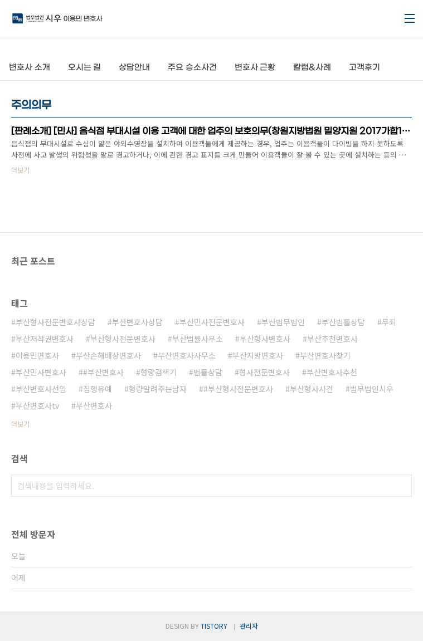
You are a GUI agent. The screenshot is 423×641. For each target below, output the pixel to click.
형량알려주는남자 (158, 388)
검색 (400, 485)
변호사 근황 (255, 67)
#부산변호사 (103, 372)
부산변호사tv (37, 405)
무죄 (389, 321)
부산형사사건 (311, 388)
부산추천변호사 (332, 338)
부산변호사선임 (41, 388)
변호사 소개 (29, 67)
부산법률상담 (343, 321)
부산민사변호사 (41, 372)
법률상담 (207, 372)
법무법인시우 (371, 388)
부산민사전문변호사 (212, 321)
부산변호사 (94, 405)
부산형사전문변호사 (122, 338)
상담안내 (134, 67)
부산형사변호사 (265, 338)
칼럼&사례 (312, 67)
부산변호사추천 (332, 372)
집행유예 (97, 388)
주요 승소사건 (192, 67)
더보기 (20, 423)
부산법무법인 (283, 321)
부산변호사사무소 (187, 355)
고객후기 (364, 67)
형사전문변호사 (264, 372)
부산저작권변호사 (45, 338)
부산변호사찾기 (325, 355)
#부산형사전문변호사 (238, 388)
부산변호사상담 (137, 321)
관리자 (249, 625)
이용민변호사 (37, 355)
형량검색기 (158, 372)
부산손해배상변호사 (108, 355)
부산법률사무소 (197, 338)
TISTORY (214, 625)
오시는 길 (84, 67)
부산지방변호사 (257, 355)
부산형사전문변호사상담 (55, 321)
